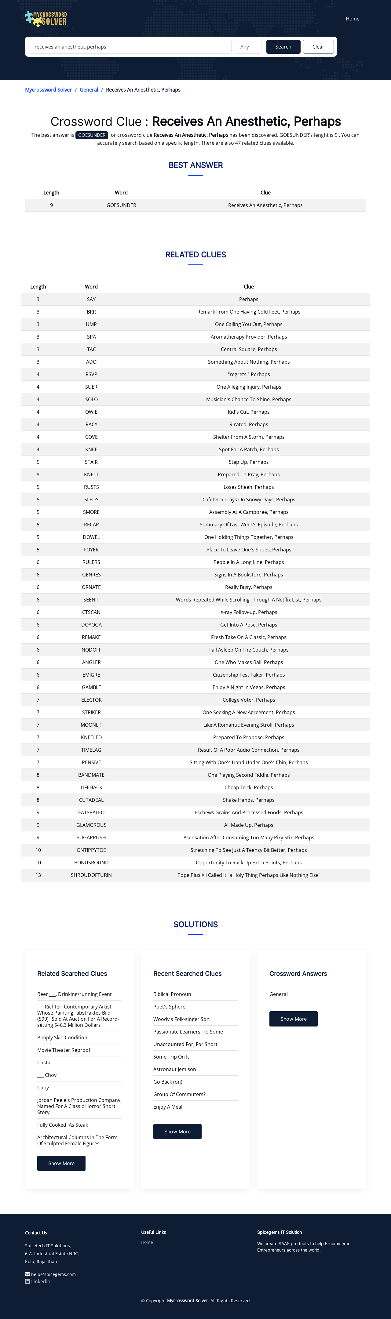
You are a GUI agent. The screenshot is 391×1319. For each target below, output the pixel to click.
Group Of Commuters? (179, 1094)
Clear (318, 46)
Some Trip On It (171, 1057)
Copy (43, 1088)
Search (283, 46)
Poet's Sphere (169, 1007)
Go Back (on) (167, 1082)
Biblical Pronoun (172, 994)
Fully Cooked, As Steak (62, 1125)
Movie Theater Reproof (63, 1050)
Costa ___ (47, 1062)
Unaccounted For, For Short (185, 1044)
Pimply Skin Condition (62, 1037)
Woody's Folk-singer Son (181, 1019)
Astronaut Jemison (174, 1069)
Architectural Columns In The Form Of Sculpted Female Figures (77, 1140)
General (89, 89)
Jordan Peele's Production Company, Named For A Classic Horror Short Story (79, 1106)
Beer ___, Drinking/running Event (74, 994)
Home (354, 19)
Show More (61, 1163)
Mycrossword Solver (48, 89)
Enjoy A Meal (167, 1107)
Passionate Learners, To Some (188, 1032)
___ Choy (47, 1075)
